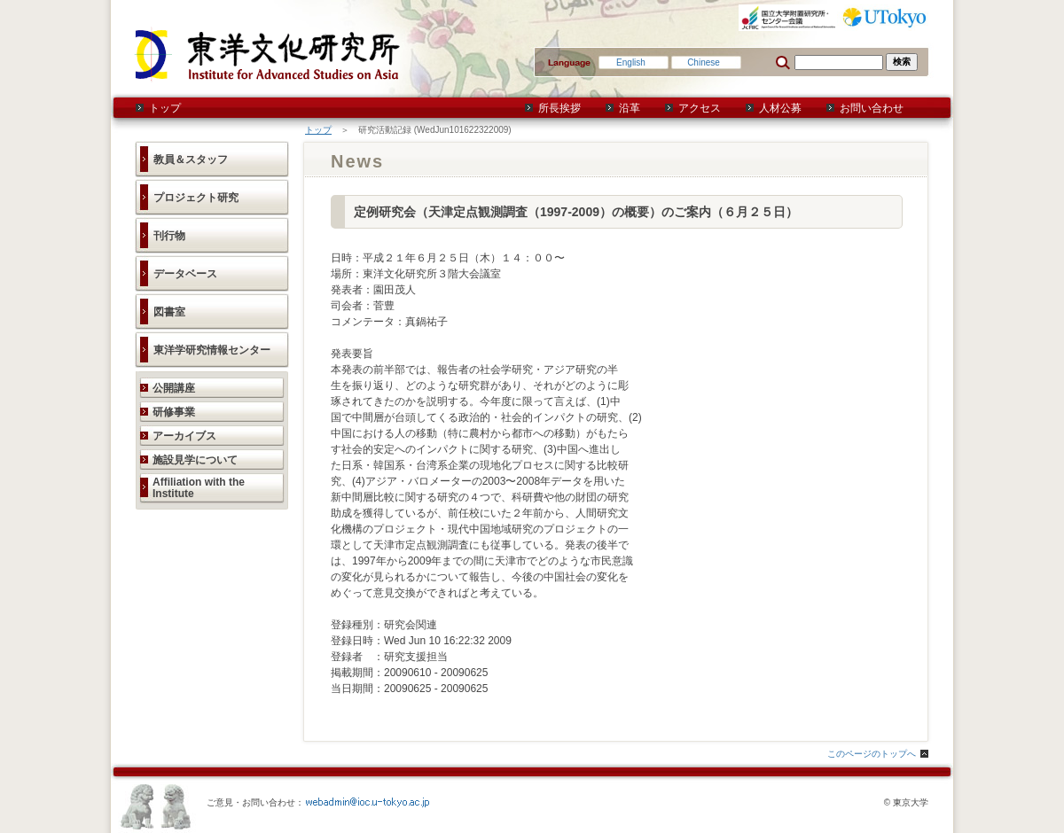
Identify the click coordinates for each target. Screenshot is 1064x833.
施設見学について (195, 460)
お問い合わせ (872, 108)
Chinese (703, 62)
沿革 (629, 108)
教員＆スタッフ (190, 159)
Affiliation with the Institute (199, 488)
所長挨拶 (559, 108)
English (630, 62)
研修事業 (174, 412)
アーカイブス (184, 436)
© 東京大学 (906, 802)
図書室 (169, 312)
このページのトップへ (871, 754)
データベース (185, 274)
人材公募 (780, 108)
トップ (165, 108)
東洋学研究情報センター (211, 350)
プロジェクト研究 (196, 197)
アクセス (699, 108)
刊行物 (169, 236)
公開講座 (174, 388)
